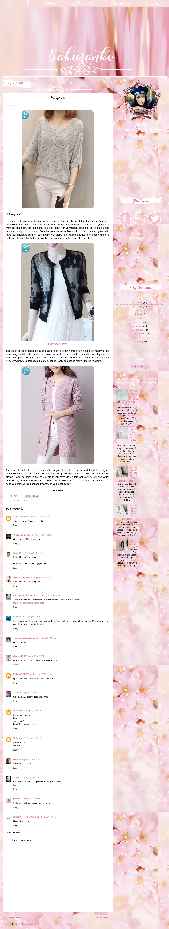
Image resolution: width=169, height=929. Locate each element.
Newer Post (13, 917)
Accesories (138, 302)
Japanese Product (137, 333)
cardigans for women (27, 231)
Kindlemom (18, 617)
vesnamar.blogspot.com (24, 638)
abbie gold (18, 656)
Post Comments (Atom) (28, 924)
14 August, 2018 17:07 (51, 595)
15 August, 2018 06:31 (34, 656)
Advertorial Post (20, 500)
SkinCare (137, 341)
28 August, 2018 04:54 (47, 817)
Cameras (138, 318)
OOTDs (137, 337)
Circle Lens (138, 322)
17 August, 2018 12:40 (33, 738)
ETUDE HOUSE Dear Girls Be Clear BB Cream (129, 512)
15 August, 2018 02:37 (46, 638)
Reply (15, 525)
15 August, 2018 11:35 (42, 674)
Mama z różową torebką (24, 817)
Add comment (13, 832)
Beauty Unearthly (21, 577)
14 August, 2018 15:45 (41, 577)
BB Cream (137, 306)
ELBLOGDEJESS (22, 674)
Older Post (102, 917)
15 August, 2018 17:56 (30, 692)
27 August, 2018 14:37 (31, 798)
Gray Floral (133, 542)
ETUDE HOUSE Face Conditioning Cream (130, 398)
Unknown (17, 710)
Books (138, 310)
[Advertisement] (23, 19)
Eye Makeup (137, 326)
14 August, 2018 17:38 (35, 617)
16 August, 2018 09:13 (33, 710)
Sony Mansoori (20, 516)
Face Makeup (137, 330)
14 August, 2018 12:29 (38, 516)
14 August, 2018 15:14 (42, 535)
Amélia (17, 777)
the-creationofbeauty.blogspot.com (28, 603)
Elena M (17, 553)
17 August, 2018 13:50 (32, 777)
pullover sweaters (57, 344)
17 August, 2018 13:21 (29, 759)
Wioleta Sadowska (22, 535)
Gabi (15, 759)
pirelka (16, 798)
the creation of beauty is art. (26, 595)
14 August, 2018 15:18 (32, 553)
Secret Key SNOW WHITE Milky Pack (131, 436)
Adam (16, 692)
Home (58, 917)
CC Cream (138, 314)
